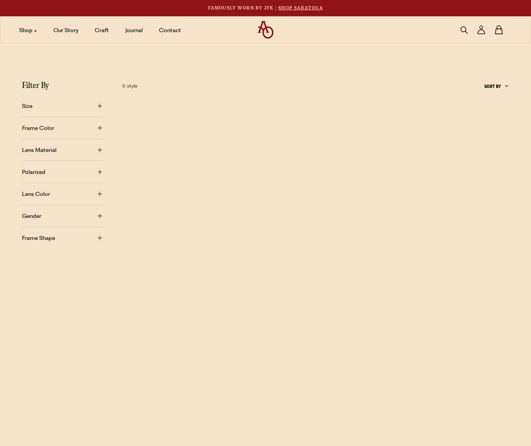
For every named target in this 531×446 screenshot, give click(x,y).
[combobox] (496, 86)
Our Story (66, 30)
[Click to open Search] (463, 29)
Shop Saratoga (300, 8)
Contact (170, 30)
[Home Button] (265, 30)
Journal (134, 30)
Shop (28, 30)
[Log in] (481, 29)
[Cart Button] (498, 29)
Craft (102, 30)
